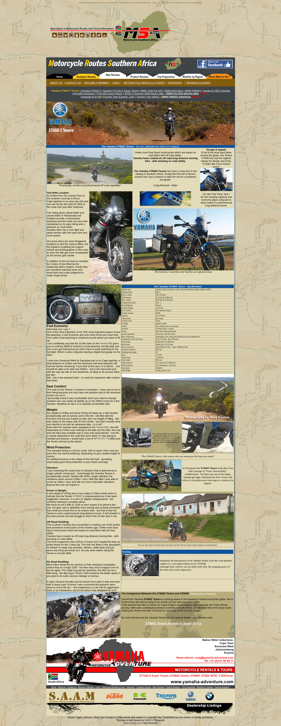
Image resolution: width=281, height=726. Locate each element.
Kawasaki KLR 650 (91, 96)
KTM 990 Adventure (83, 93)
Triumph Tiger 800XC (148, 96)
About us (61, 687)
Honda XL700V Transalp (216, 90)
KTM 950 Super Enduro (109, 93)
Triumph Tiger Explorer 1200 (118, 96)
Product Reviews (173, 687)
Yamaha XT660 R (90, 90)
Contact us (71, 687)
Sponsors (131, 687)
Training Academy (222, 687)
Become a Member (86, 687)
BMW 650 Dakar (174, 90)
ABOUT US (56, 82)
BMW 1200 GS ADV (152, 90)
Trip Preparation (188, 687)
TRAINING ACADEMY (198, 82)
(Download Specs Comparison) (203, 594)
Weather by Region (205, 687)
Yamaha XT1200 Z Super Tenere (121, 90)
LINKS (116, 82)
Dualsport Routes (144, 687)
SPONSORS (175, 82)
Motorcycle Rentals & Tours (113, 687)
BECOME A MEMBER (97, 82)
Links (98, 687)
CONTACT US (73, 82)
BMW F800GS (193, 90)
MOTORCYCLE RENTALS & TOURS (144, 82)
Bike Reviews (158, 687)
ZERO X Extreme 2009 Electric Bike (144, 93)
